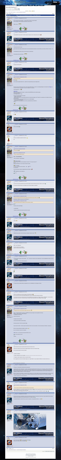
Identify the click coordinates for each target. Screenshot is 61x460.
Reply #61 (16, 218)
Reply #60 (16, 193)
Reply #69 (16, 344)
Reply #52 (16, 44)
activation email (13, 7)
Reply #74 (16, 437)
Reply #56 (16, 124)
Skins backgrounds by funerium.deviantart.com (31, 455)
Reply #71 (16, 382)
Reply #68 (16, 306)
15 (12, 13)
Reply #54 (16, 74)
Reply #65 (16, 268)
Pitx (8, 135)
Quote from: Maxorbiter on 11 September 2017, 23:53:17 (20, 308)
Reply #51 (16, 32)
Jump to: (43, 451)
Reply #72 (16, 393)
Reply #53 (16, 62)
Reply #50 (16, 18)
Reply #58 (16, 146)
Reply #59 (16, 181)
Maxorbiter (9, 32)
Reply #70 (16, 364)
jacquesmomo (10, 18)
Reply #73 (16, 410)
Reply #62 (16, 230)
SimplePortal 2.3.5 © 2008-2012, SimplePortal (31, 454)
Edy (8, 124)
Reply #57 (16, 135)
